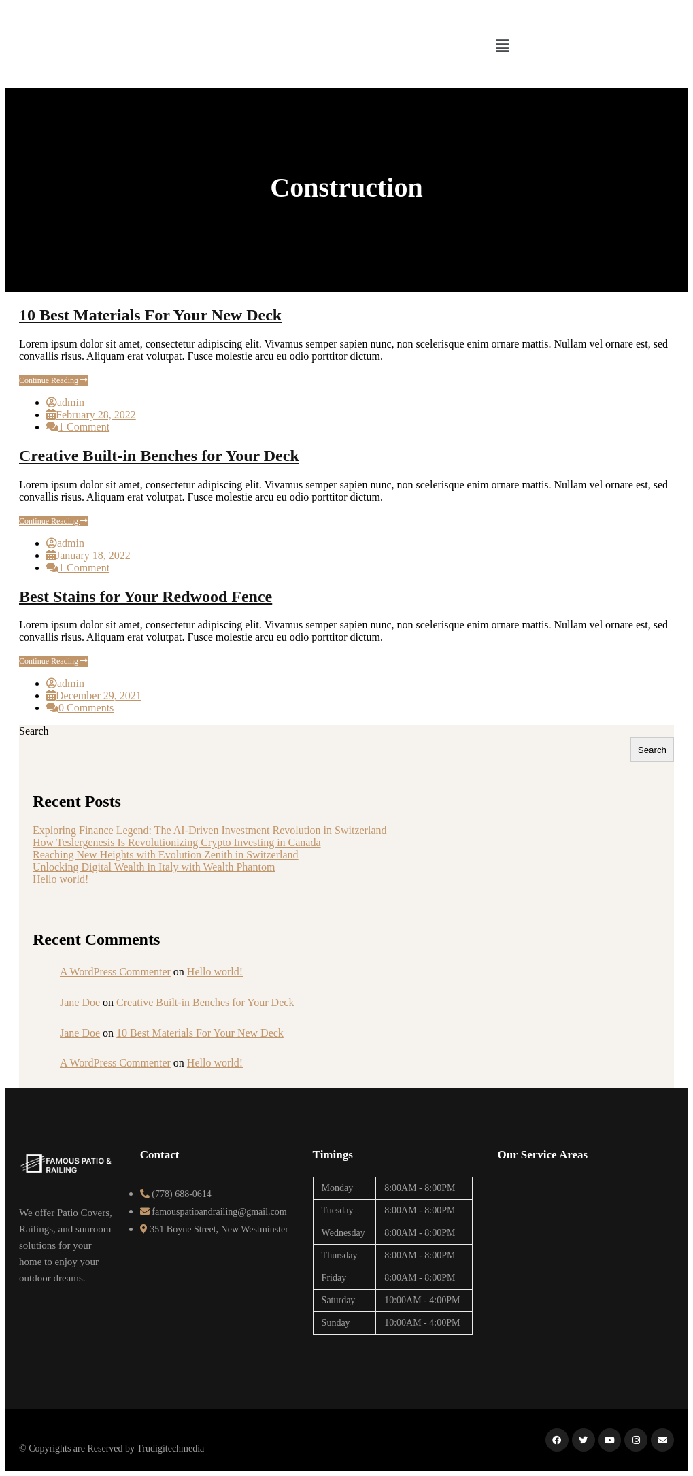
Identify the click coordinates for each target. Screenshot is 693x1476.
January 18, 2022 (93, 555)
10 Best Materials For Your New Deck (150, 315)
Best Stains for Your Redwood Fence (145, 596)
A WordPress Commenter (115, 971)
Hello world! (60, 879)
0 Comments (86, 708)
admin (70, 402)
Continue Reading (53, 380)
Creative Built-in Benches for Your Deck (159, 456)
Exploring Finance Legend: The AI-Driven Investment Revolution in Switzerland (209, 830)
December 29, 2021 (98, 695)
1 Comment (83, 427)
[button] (501, 46)
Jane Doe (80, 1002)
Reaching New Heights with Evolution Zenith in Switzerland (166, 854)
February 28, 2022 (96, 414)
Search (34, 731)
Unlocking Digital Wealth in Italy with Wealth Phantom (154, 867)
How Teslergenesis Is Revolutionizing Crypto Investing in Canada (177, 842)
